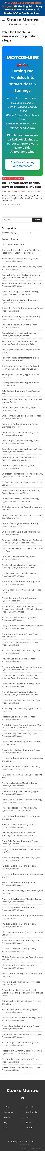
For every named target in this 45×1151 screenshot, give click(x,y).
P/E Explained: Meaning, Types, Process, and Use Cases (22, 892)
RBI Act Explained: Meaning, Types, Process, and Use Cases (22, 400)
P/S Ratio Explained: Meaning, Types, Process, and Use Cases (19, 925)
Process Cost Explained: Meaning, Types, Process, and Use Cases (21, 751)
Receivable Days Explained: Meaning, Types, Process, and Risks (22, 309)
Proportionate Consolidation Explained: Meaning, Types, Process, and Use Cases (20, 676)
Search (37, 220)
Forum (6, 1107)
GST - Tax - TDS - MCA (12, 178)
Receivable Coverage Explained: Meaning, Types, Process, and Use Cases (21, 318)
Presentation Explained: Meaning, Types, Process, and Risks (20, 1060)
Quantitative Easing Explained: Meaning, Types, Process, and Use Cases (20, 500)
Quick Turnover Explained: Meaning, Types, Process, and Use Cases (22, 417)
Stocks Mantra (22, 20)
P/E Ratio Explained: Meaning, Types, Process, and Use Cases (19, 884)
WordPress (39, 1149)
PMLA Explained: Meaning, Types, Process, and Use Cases (21, 1002)
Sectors (29, 1107)
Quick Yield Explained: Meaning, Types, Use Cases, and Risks (21, 409)
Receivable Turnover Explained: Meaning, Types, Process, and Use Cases (21, 276)
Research (30, 1122)
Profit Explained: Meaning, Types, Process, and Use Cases (21, 743)
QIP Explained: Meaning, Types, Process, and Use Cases (22, 549)
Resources (8, 1112)
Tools (28, 1117)
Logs (6, 1122)
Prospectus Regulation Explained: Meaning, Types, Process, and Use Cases (22, 668)
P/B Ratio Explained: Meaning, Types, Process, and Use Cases (19, 966)
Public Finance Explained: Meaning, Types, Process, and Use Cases (21, 583)
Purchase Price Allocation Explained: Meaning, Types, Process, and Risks (19, 566)
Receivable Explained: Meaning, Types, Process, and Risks (20, 326)
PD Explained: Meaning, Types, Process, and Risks (22, 776)
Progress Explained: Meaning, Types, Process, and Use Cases (19, 718)
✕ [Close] (42, 8)
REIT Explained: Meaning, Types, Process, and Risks (20, 376)
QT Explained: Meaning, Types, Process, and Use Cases (22, 483)
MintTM (26, 1144)
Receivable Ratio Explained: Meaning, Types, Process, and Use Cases (22, 284)
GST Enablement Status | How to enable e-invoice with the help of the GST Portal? (21, 189)
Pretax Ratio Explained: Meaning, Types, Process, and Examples (20, 1027)
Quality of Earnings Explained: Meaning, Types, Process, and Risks (20, 525)
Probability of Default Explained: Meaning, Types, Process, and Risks (21, 768)
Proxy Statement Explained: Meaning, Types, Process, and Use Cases (22, 627)
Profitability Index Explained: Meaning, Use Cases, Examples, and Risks (21, 726)
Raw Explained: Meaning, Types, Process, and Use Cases (20, 384)
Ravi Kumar (36, 191)
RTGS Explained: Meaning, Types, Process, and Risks (21, 351)
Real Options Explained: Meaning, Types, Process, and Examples (20, 359)
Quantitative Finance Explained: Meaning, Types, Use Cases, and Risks (21, 491)
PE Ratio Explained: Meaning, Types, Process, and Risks (22, 875)
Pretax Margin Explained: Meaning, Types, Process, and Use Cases (21, 1044)
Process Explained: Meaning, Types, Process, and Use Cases (22, 759)
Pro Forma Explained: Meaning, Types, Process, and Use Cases (19, 784)
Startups (8, 1117)
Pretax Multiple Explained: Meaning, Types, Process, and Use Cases (21, 1035)
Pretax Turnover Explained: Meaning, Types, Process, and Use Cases (22, 1019)
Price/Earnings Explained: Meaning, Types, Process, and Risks (21, 859)
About (29, 1128)
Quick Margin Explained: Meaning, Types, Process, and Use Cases (20, 442)
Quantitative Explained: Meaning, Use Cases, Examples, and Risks (22, 516)
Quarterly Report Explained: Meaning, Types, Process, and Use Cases (19, 458)
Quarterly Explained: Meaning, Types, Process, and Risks (19, 467)
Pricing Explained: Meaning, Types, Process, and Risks (22, 850)
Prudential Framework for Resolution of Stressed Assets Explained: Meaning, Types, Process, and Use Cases (22, 609)
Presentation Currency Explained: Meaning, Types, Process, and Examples (22, 1052)
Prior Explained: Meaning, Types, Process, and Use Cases (21, 817)
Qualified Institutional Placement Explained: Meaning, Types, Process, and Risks (22, 541)
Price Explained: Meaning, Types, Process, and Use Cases (21, 983)
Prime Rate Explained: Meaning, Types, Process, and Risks (20, 842)
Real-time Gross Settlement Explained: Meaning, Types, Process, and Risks (20, 342)
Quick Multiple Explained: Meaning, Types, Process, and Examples (21, 434)
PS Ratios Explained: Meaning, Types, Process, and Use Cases (19, 908)
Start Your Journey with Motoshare (22, 164)
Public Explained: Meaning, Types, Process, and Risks (21, 591)
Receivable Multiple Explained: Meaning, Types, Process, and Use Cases (20, 293)
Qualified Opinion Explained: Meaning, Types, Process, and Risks (22, 533)
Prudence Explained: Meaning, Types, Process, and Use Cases (19, 619)
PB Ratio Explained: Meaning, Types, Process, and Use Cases (22, 958)
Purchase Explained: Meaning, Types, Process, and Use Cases (19, 574)
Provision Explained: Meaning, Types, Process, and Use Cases (19, 660)
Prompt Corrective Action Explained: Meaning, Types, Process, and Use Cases (20, 693)
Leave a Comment (12, 204)
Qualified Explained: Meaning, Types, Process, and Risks (18, 558)
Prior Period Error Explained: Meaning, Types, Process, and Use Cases (19, 809)
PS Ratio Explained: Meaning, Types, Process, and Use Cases (22, 917)
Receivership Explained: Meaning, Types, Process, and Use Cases (20, 260)
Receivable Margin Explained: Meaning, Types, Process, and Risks (20, 301)
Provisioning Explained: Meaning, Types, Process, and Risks (20, 643)
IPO (5, 1128)
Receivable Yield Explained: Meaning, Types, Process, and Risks (22, 268)
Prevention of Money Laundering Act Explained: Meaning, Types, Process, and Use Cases (22, 993)
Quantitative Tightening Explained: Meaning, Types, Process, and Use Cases (22, 475)
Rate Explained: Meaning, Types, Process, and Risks (21, 392)
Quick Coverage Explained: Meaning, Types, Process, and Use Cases (22, 450)
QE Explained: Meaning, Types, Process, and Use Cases (22, 508)
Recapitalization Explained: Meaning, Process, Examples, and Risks (19, 334)
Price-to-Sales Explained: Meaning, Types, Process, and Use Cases (21, 900)
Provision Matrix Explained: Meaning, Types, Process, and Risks (22, 652)
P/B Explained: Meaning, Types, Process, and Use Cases (22, 975)
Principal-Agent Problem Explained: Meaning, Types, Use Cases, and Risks (19, 834)
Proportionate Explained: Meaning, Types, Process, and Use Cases (21, 685)
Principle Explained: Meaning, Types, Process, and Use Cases (18, 826)
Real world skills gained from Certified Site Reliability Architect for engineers (21, 251)
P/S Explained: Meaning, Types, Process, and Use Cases (22, 933)
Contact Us (31, 1112)
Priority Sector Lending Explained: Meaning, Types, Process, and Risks (22, 801)
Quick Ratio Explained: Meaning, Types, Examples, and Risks (20, 425)
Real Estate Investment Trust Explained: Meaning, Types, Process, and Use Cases (20, 367)
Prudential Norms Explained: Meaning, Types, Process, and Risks (19, 599)
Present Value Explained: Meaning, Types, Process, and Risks (21, 1068)
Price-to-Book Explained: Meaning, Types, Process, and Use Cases (21, 942)
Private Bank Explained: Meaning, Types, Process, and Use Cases (20, 792)
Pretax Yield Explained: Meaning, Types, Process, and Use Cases (20, 1011)
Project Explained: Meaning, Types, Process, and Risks (22, 710)
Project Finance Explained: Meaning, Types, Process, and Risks (22, 701)
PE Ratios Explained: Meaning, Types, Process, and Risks (19, 867)
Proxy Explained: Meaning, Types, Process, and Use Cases (21, 635)
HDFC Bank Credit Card (13, 244)
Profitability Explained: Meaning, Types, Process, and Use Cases (20, 734)
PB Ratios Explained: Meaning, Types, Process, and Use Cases (19, 950)
